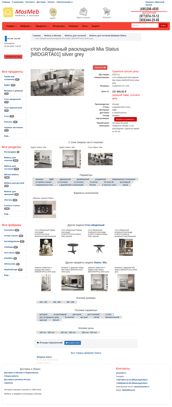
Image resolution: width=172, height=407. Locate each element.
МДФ (51, 179)
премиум (39, 179)
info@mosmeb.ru (65, 2)
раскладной (125, 182)
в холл (108, 314)
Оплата (51, 2)
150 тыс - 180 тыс (68, 332)
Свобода (11, 247)
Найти (163, 25)
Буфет (9, 85)
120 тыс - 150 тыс (47, 332)
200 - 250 (70, 302)
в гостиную (79, 182)
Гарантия (8, 383)
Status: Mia (100, 262)
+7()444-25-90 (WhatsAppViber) (131, 383)
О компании (18, 2)
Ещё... (7, 136)
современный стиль (44, 185)
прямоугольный (112, 317)
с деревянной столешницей (71, 185)
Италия (92, 185)
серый (125, 185)
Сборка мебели (11, 376)
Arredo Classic (13, 236)
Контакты (30, 2)
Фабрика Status (44, 357)
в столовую (63, 182)
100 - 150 (43, 302)
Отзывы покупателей (49, 343)
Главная (6, 2)
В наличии (69, 317)
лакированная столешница (123, 179)
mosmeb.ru (121, 373)
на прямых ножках (43, 182)
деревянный (65, 179)
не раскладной (60, 314)
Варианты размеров (125, 119)
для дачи (43, 314)
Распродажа (11, 152)
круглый (43, 320)
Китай (96, 317)
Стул (9, 116)
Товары (11, 26)
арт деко (84, 317)
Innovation (11, 230)
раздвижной (100, 179)
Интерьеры (59, 26)
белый (56, 320)
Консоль (11, 122)
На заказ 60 (109, 182)
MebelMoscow (128, 390)
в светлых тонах (109, 185)
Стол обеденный (94, 225)
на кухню (94, 182)
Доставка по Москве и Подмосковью (21, 373)
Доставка (41, 2)
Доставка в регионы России (17, 379)
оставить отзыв (72, 343)
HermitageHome (14, 241)
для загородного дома (49, 317)
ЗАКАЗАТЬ (100, 67)
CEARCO (10, 258)
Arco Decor (12, 253)
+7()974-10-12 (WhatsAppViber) (131, 380)
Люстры (10, 200)
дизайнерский (83, 179)
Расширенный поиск (13, 57)
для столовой (93, 314)
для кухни (77, 314)
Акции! (96, 26)
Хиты (85, 26)
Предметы (42, 26)
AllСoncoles (12, 264)
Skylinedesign (13, 269)
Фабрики (26, 26)
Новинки (73, 26)
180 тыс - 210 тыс (89, 332)
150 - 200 (56, 302)
